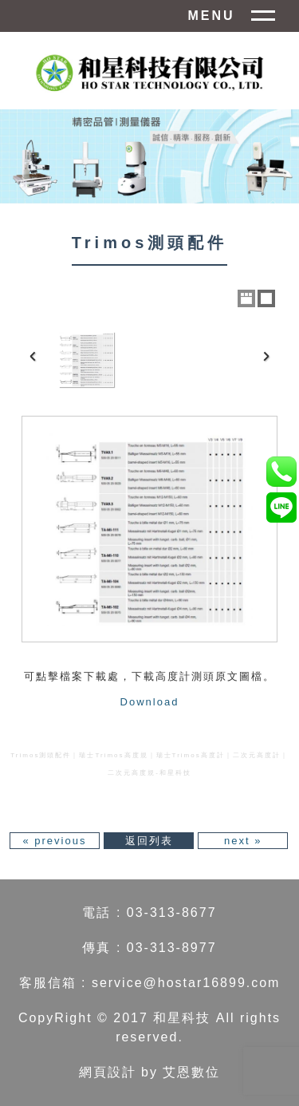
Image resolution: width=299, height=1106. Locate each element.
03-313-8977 (172, 947)
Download (149, 702)
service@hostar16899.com (186, 982)
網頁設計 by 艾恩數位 (150, 1072)
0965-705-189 (281, 471)
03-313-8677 (172, 912)
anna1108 (281, 507)
